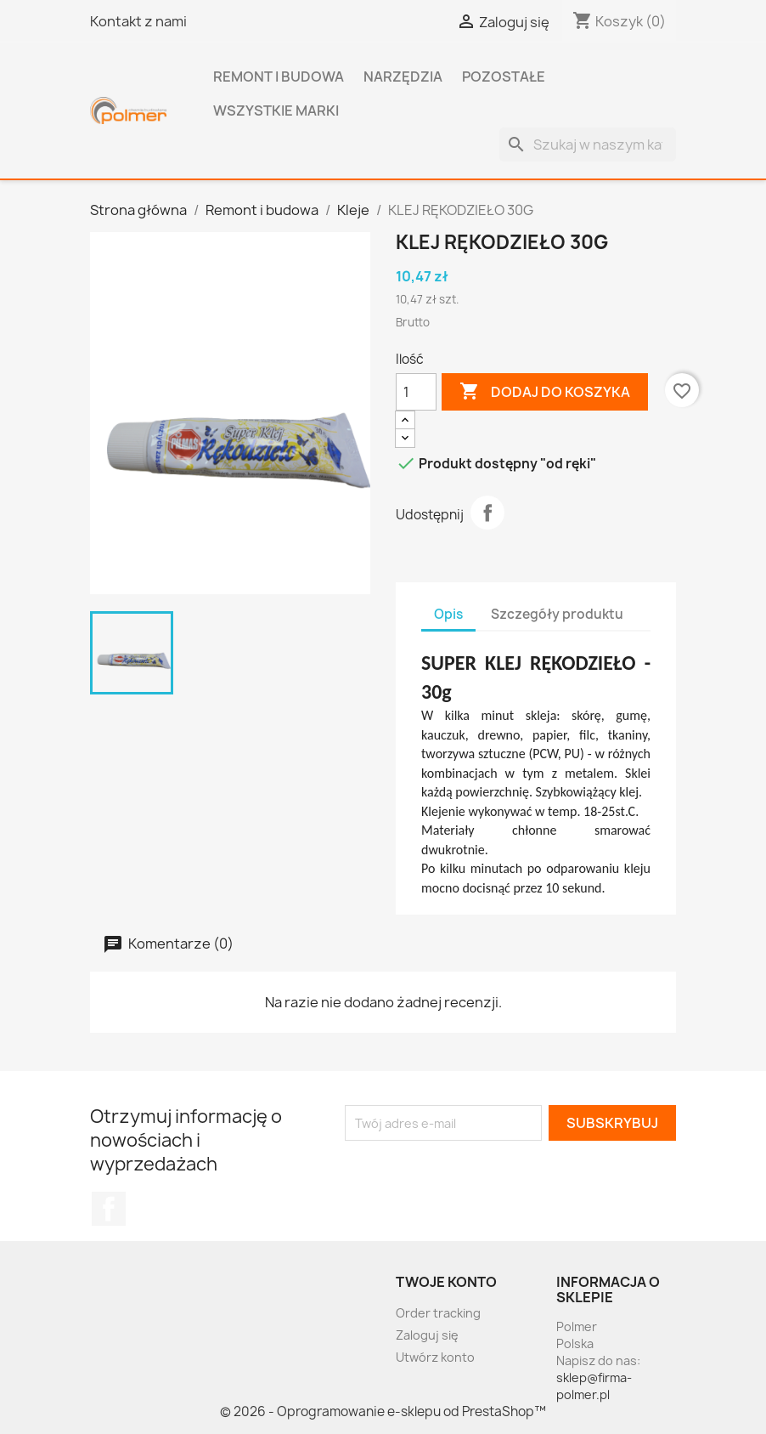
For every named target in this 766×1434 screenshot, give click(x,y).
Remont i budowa (278, 76)
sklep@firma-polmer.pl (594, 1386)
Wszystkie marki (276, 110)
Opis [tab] (448, 614)
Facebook (109, 1209)
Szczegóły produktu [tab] (557, 614)
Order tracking (438, 1313)
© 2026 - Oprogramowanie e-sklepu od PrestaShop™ (383, 1411)
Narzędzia (402, 76)
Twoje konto (446, 1281)
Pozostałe (503, 76)
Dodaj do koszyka (544, 392)
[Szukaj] (587, 145)
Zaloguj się (427, 1335)
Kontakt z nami (138, 21)
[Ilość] (416, 392)
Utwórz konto (435, 1357)
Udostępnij (487, 513)
